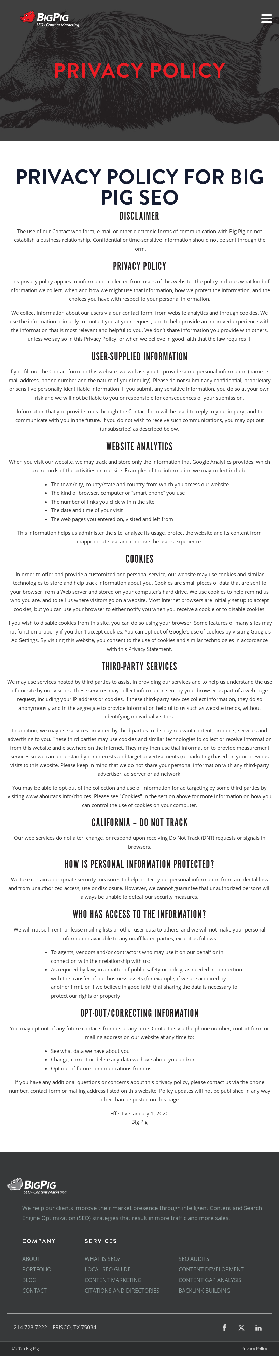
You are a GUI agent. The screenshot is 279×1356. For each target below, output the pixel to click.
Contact (34, 1290)
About (31, 1259)
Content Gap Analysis (210, 1280)
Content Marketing (113, 1280)
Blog (29, 1280)
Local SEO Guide (108, 1269)
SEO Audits (194, 1259)
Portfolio (36, 1269)
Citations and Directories (122, 1290)
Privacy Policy (254, 1349)
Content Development (211, 1269)
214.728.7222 (30, 1327)
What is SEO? (102, 1259)
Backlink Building (205, 1290)
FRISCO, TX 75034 (74, 1327)
